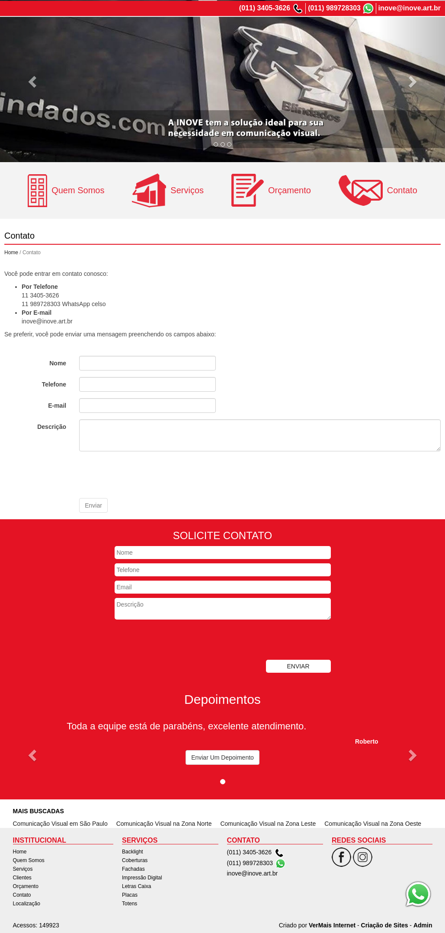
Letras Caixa (136, 885)
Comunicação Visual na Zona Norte (164, 822)
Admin (422, 924)
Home (188, 32)
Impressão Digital (142, 877)
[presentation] (145, 474)
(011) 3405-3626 (264, 7)
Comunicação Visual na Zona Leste (268, 822)
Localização (419, 32)
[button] (33, 754)
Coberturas (134, 859)
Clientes (304, 32)
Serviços (269, 32)
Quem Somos (227, 32)
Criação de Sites (384, 924)
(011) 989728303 (334, 7)
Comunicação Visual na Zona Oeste (372, 822)
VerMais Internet (332, 924)
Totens (129, 903)
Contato (380, 32)
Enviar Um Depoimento (222, 756)
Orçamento (343, 32)
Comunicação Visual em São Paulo (60, 822)
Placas (130, 894)
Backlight (132, 851)
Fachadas (133, 868)
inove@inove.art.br (409, 7)
